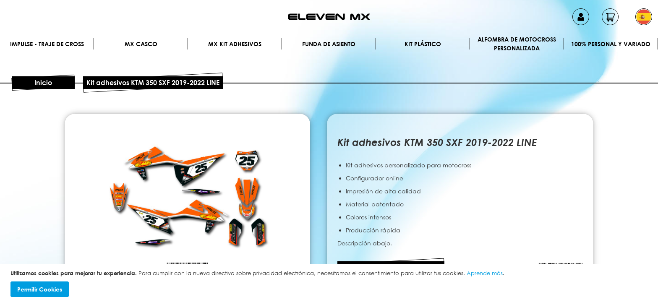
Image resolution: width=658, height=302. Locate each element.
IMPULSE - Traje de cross (47, 43)
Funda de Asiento (328, 43)
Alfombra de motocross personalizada (517, 43)
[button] (643, 16)
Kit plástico (423, 43)
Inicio (43, 82)
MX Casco (141, 43)
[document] (330, 283)
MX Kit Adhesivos (234, 43)
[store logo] (329, 17)
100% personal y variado (610, 43)
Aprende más (485, 273)
